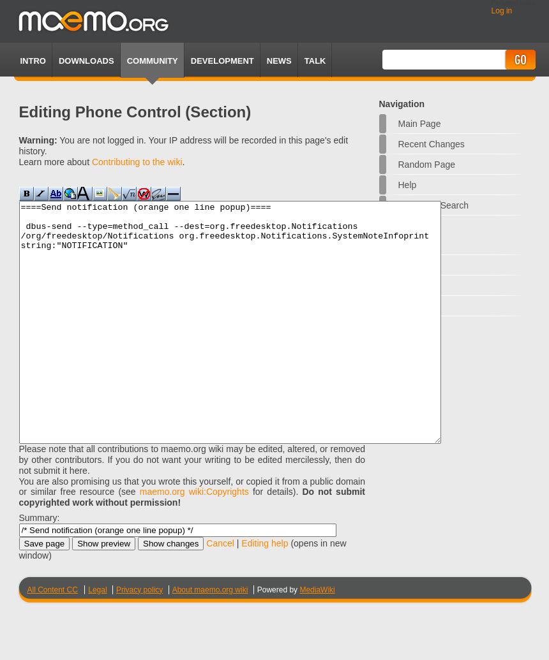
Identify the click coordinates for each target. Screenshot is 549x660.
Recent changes (431, 144)
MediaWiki (317, 637)
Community (152, 61)
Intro (33, 61)
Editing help (264, 591)
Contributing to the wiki (137, 162)
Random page (427, 164)
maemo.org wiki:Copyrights (194, 539)
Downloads (86, 61)
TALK (315, 61)
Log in (502, 10)
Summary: (39, 566)
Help (407, 185)
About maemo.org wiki (210, 637)
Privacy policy (139, 637)
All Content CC (52, 637)
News (279, 61)
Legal (97, 637)
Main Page (419, 124)
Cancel (220, 591)
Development (222, 61)
